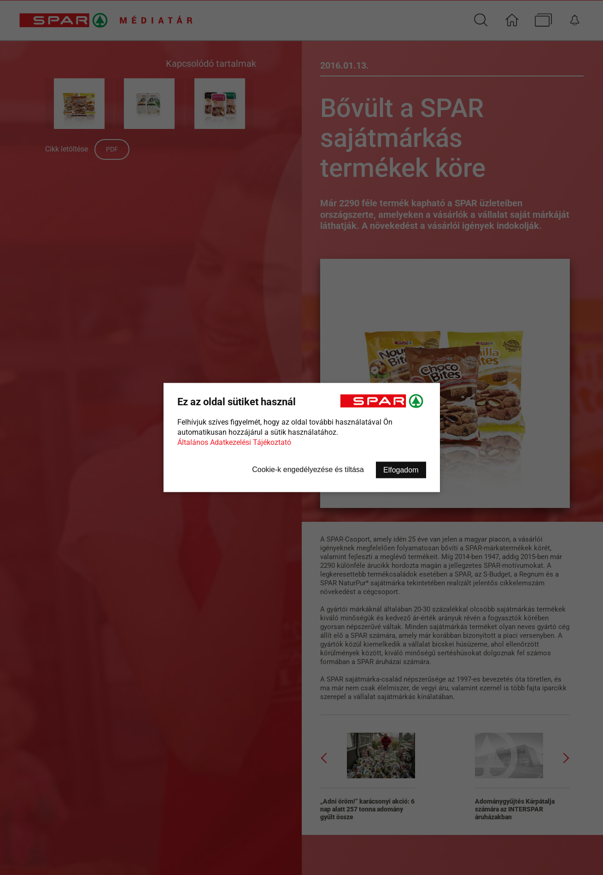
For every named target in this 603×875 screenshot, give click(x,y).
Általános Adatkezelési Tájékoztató (234, 442)
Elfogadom (401, 470)
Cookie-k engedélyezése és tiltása (308, 469)
